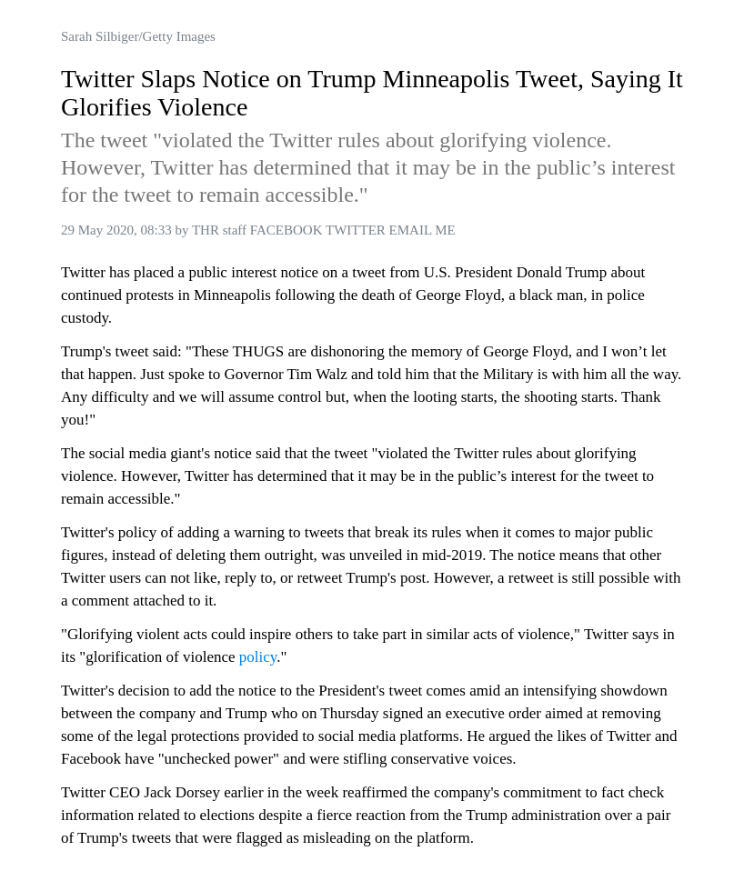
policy (257, 657)
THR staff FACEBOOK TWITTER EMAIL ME (324, 230)
